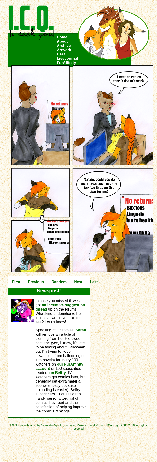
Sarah (81, 330)
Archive (64, 46)
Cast (61, 54)
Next (78, 282)
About (62, 41)
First (16, 282)
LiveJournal (67, 58)
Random (59, 282)
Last (94, 282)
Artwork (64, 50)
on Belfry (57, 373)
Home (62, 37)
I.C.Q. (31, 23)
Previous (36, 282)
